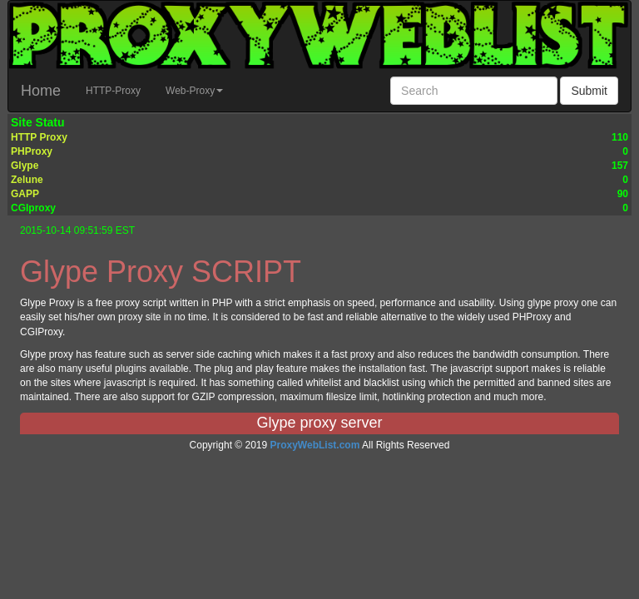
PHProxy (31, 151)
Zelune (27, 180)
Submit (589, 90)
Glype (24, 165)
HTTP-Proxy (113, 91)
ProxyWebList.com (315, 445)
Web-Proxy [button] (194, 91)
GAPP (25, 194)
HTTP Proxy (39, 137)
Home (41, 90)
